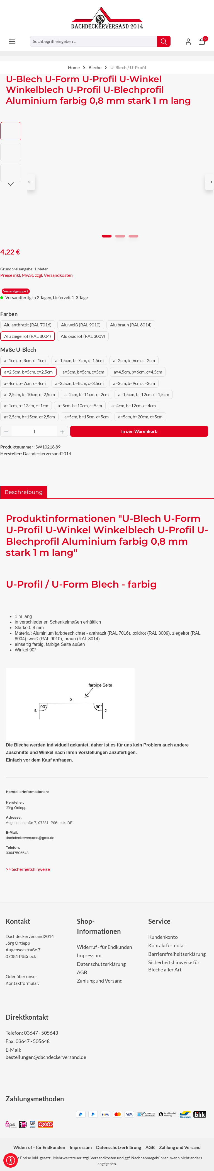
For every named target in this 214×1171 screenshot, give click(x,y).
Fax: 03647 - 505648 (28, 1041)
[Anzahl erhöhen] (62, 431)
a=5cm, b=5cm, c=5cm (83, 371)
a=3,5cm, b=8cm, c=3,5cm (79, 383)
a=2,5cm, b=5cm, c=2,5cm (28, 371)
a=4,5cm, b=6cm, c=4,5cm (138, 371)
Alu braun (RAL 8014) (131, 324)
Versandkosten (103, 1157)
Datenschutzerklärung (101, 964)
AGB (82, 972)
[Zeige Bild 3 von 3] (133, 236)
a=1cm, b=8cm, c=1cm (25, 360)
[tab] (23, 492)
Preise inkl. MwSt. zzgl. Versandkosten (36, 275)
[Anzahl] (34, 431)
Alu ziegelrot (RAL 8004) (27, 336)
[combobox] (93, 41)
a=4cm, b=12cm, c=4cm (133, 405)
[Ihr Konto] (188, 41)
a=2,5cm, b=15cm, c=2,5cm (29, 416)
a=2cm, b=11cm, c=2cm (86, 394)
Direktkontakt (27, 1017)
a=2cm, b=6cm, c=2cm (134, 360)
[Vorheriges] (31, 182)
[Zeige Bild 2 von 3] (120, 236)
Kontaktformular (22, 983)
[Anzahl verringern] (6, 431)
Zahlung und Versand (100, 981)
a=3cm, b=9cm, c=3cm (134, 383)
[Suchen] (164, 41)
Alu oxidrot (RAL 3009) (83, 336)
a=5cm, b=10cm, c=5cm (80, 405)
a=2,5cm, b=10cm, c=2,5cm (29, 394)
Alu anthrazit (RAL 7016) (28, 324)
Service (159, 921)
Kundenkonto (163, 937)
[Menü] (12, 41)
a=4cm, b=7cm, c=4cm (25, 383)
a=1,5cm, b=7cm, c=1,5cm (79, 360)
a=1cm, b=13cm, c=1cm (26, 405)
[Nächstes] (209, 182)
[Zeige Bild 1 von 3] (107, 236)
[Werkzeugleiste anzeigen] (10, 1160)
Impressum (89, 955)
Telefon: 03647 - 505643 (32, 1033)
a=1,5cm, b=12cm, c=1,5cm (143, 394)
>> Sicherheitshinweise (28, 869)
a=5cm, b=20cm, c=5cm (140, 416)
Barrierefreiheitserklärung (177, 954)
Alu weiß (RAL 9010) (81, 324)
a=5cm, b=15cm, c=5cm (86, 416)
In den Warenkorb (139, 431)
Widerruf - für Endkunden (104, 947)
